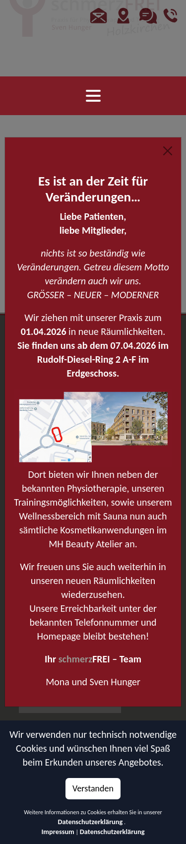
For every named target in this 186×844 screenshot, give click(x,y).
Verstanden (93, 788)
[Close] (168, 151)
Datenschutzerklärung (90, 821)
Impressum (57, 831)
